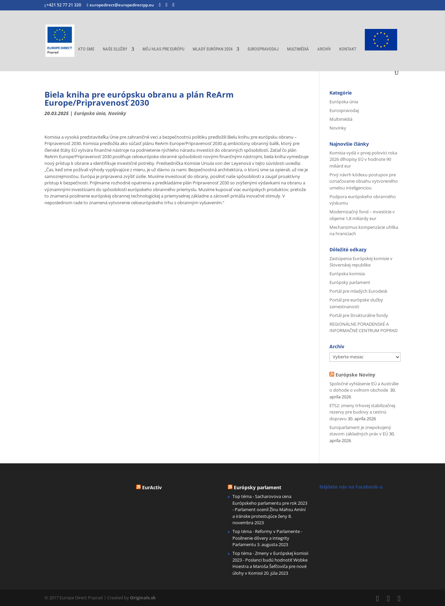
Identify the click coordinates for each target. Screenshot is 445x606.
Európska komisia (347, 274)
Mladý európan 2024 (212, 49)
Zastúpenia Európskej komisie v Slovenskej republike (360, 261)
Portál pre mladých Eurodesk (358, 291)
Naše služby (115, 49)
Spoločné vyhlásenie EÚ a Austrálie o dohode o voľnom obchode (364, 387)
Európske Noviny (355, 374)
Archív (324, 49)
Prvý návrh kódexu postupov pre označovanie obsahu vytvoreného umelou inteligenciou (363, 181)
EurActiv (152, 487)
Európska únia (89, 113)
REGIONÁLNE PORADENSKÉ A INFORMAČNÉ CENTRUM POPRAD (363, 327)
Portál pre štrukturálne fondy (358, 315)
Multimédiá (298, 49)
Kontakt (347, 49)
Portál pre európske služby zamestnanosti (356, 303)
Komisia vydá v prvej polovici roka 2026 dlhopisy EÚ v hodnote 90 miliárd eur (363, 159)
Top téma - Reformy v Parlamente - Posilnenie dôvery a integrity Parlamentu (267, 537)
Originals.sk (143, 598)
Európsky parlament (349, 282)
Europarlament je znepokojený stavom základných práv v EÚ (360, 430)
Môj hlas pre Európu (163, 49)
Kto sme (86, 49)
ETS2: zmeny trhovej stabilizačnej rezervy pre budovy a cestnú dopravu (362, 412)
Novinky (117, 113)
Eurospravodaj (263, 49)
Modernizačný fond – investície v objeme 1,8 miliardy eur (362, 215)
